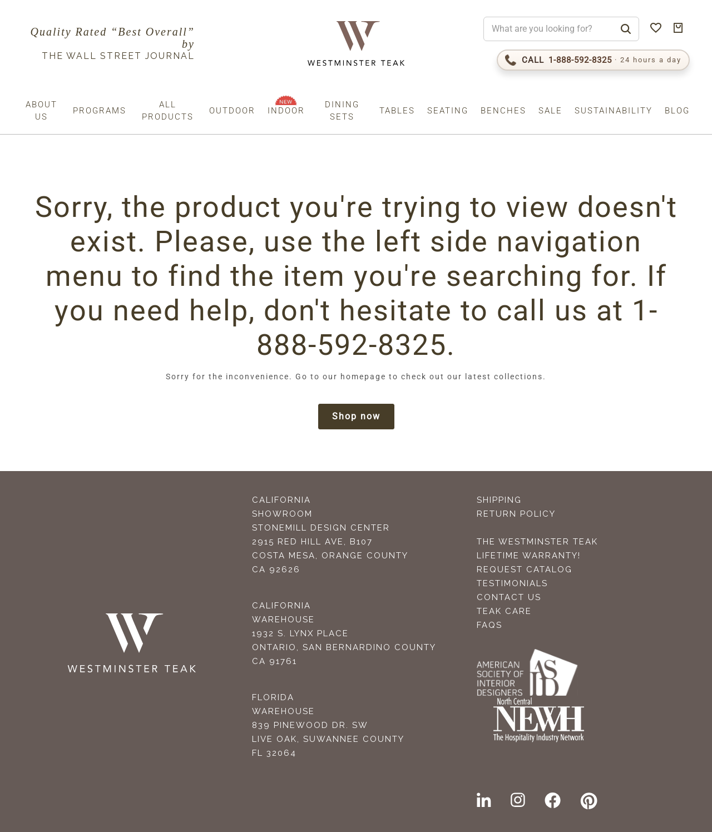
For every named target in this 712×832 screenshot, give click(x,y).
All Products (168, 111)
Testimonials (512, 583)
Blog (677, 111)
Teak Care (504, 611)
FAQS (489, 625)
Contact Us (509, 597)
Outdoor (232, 111)
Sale (550, 111)
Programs (99, 111)
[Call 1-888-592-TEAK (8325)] (593, 60)
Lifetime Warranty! (529, 556)
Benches (503, 111)
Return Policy (516, 514)
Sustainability (613, 111)
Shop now (356, 416)
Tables (397, 111)
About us (41, 111)
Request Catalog (524, 569)
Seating (447, 111)
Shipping (499, 500)
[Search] (626, 29)
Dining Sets (342, 111)
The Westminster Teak (537, 542)
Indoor (286, 111)
